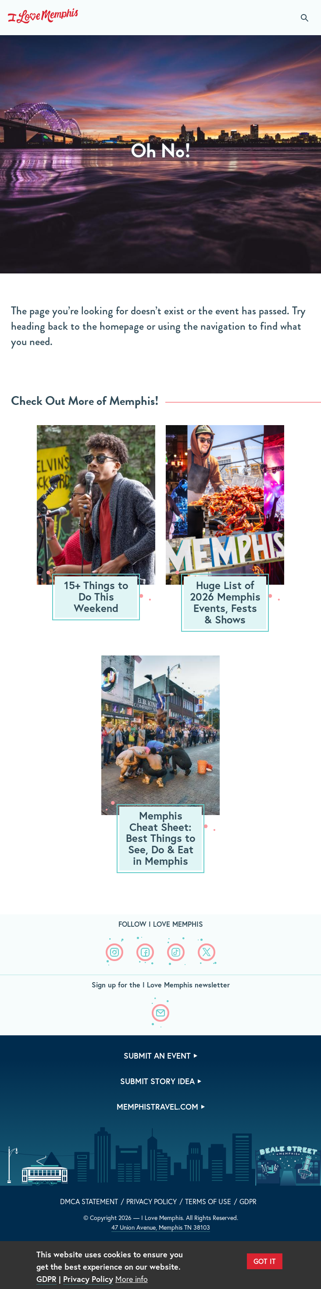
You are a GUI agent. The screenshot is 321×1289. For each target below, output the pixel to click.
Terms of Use (208, 1201)
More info (131, 1279)
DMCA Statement (89, 1201)
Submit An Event (157, 1055)
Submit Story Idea (157, 1081)
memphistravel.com (157, 1106)
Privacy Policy (151, 1201)
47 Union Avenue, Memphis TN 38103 (160, 1227)
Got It (264, 1261)
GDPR (248, 1201)
